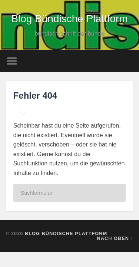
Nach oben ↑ (115, 238)
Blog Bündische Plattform (69, 18)
